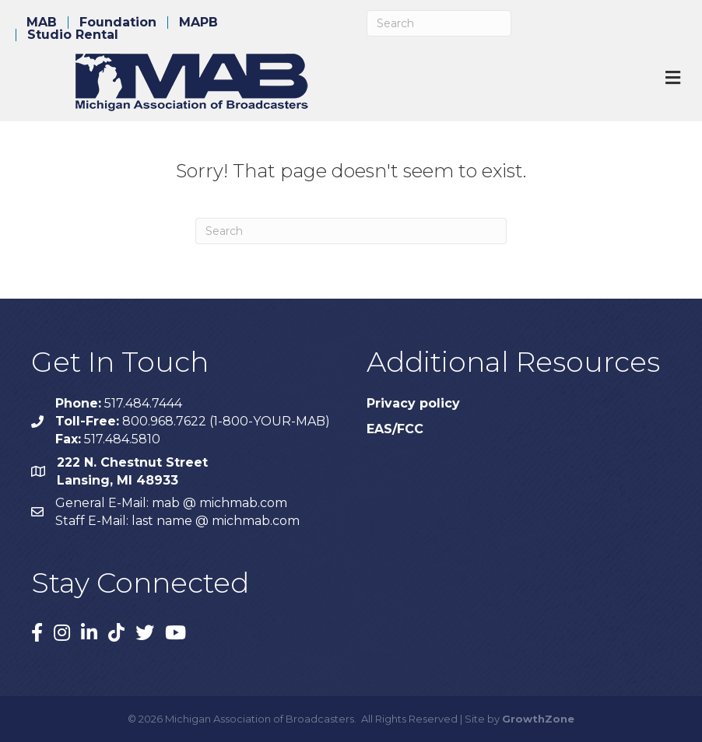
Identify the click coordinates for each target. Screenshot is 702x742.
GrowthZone (538, 718)
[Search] (439, 23)
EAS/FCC (395, 429)
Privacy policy (413, 403)
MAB (41, 22)
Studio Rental (72, 35)
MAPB (198, 22)
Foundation (117, 22)
